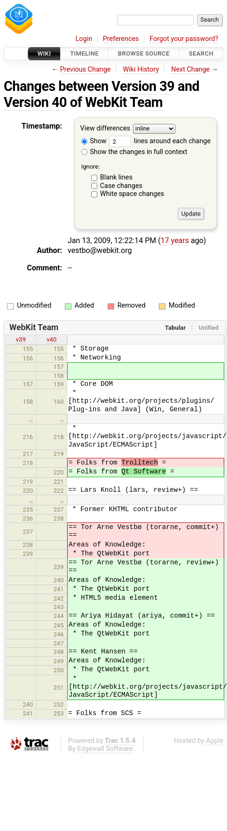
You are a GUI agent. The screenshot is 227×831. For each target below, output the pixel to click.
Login (84, 39)
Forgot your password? (183, 39)
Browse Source (144, 53)
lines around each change (160, 141)
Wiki (44, 53)
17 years (175, 240)
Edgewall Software (105, 749)
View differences (105, 129)
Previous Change (85, 69)
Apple (214, 741)
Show (94, 141)
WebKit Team (124, 102)
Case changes (121, 186)
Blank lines (116, 177)
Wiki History (141, 69)
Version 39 (142, 86)
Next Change (190, 69)
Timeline (84, 53)
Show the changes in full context (134, 152)
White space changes (132, 194)
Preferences (121, 39)
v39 (21, 339)
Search (201, 53)
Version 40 (35, 102)
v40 (51, 339)
